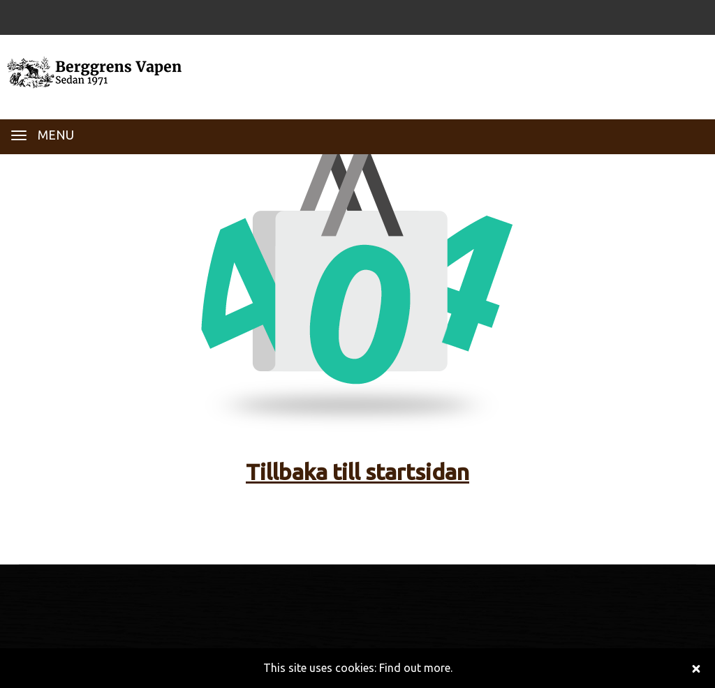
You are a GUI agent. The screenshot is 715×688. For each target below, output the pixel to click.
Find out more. (415, 667)
